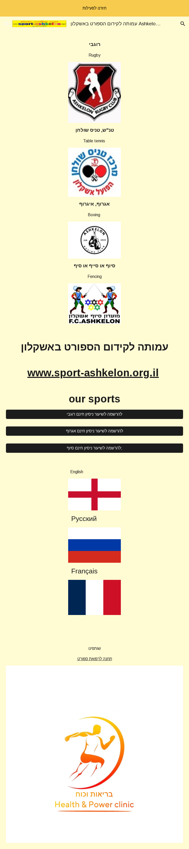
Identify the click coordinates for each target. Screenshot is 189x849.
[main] (94, 49)
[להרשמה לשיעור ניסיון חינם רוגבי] (94, 414)
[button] (6, 24)
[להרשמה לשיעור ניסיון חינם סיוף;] (94, 448)
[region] (94, 8)
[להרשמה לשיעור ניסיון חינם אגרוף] (94, 431)
